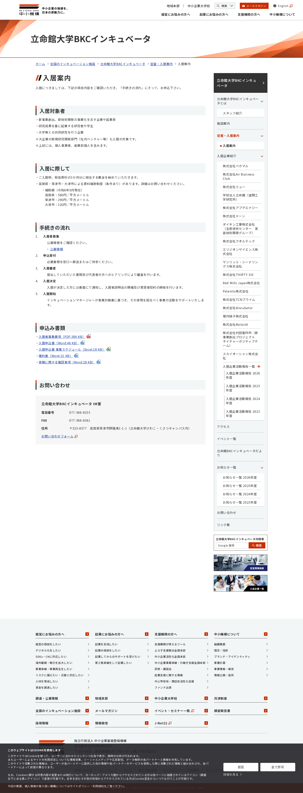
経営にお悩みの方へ (175, 14)
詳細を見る (230, 774)
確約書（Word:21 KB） (58, 355)
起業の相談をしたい (108, 650)
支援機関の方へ (249, 14)
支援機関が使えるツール (170, 644)
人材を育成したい (47, 681)
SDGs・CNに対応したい (51, 656)
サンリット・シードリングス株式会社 (240, 264)
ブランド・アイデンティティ (232, 656)
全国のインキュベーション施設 (72, 63)
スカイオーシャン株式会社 (240, 355)
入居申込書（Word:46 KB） (62, 343)
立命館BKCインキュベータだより (239, 453)
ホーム (40, 63)
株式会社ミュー (234, 186)
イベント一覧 (226, 438)
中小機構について (282, 14)
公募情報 (56, 249)
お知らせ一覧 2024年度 (240, 494)
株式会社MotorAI (235, 324)
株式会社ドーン (234, 216)
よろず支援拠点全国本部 (170, 650)
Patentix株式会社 (236, 291)
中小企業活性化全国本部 (170, 656)
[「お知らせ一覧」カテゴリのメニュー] (262, 467)
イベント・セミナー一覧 (181, 710)
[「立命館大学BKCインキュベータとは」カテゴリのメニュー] (262, 101)
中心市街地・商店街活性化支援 (174, 681)
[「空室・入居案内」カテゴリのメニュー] (262, 135)
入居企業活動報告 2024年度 (243, 400)
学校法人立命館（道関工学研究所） (240, 197)
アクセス (223, 426)
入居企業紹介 (226, 155)
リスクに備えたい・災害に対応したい (60, 675)
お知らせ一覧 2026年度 (240, 477)
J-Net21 (181, 723)
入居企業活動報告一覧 (239, 366)
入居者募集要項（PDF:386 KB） (65, 336)
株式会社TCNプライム (239, 299)
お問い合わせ (226, 512)
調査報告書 (240, 710)
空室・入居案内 (161, 63)
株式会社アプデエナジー (240, 207)
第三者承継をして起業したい (113, 663)
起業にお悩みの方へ (214, 14)
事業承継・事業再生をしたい (54, 669)
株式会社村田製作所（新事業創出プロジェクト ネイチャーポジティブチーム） (240, 339)
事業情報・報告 (224, 669)
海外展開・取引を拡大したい (54, 663)
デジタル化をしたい (48, 650)
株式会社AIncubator (238, 307)
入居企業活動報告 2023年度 (243, 413)
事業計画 (220, 663)
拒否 (241, 767)
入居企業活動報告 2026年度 (243, 375)
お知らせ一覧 (226, 467)
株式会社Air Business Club (238, 176)
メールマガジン (121, 710)
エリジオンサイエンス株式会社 (240, 251)
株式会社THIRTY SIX (238, 274)
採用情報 (62, 723)
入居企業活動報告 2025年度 (243, 388)
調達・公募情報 (62, 698)
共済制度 (240, 698)
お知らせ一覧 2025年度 (240, 485)
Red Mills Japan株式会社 (241, 283)
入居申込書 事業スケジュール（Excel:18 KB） (75, 349)
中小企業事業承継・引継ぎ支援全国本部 (180, 663)
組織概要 (220, 644)
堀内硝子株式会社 (236, 316)
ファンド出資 (163, 687)
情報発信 (121, 723)
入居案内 (229, 145)
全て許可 (277, 767)
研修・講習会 (163, 669)
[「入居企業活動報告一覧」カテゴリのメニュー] (258, 366)
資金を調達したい (47, 687)
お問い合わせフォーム (59, 436)
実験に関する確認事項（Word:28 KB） (70, 362)
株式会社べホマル (236, 166)
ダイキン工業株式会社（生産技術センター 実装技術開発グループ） (240, 228)
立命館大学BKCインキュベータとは (238, 100)
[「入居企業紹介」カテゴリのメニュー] (262, 155)
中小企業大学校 (199, 5)
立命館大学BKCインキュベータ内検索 (240, 539)
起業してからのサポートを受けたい (117, 656)
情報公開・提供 (224, 675)
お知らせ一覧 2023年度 (240, 502)
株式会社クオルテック (239, 241)
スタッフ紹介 (232, 113)
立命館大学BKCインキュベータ (122, 63)
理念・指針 (221, 650)
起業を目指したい (106, 644)
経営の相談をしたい (48, 644)
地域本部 (173, 5)
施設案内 (223, 123)
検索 (257, 545)
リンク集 (223, 524)
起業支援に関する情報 (169, 675)
